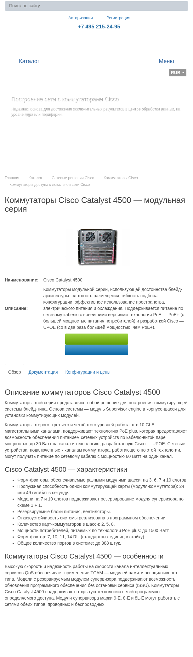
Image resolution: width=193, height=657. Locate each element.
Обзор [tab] (14, 372)
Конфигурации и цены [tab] (88, 372)
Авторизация (78, 17)
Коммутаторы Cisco (121, 178)
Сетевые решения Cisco (73, 178)
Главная (12, 178)
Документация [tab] (43, 372)
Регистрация (114, 17)
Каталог (36, 178)
